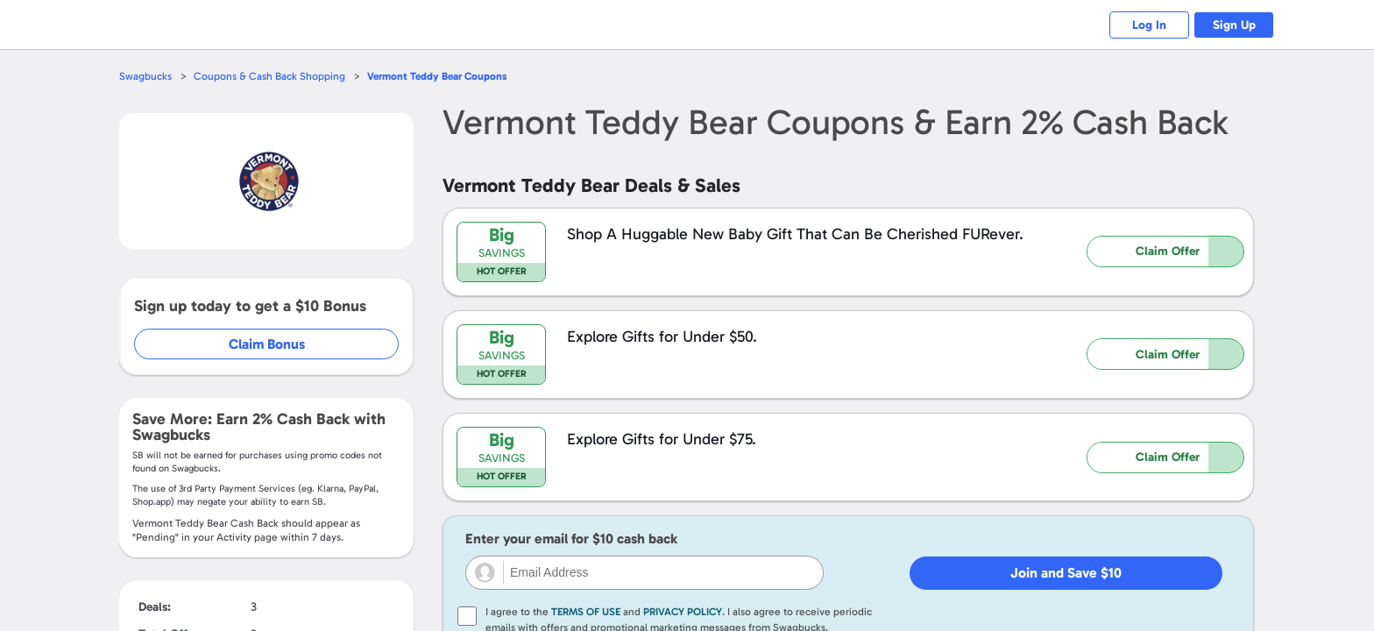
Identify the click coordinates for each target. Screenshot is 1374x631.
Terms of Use (585, 612)
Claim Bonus (268, 344)
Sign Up (1230, 25)
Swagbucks (146, 75)
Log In (1139, 25)
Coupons (446, 75)
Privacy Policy (682, 612)
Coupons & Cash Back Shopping (273, 75)
